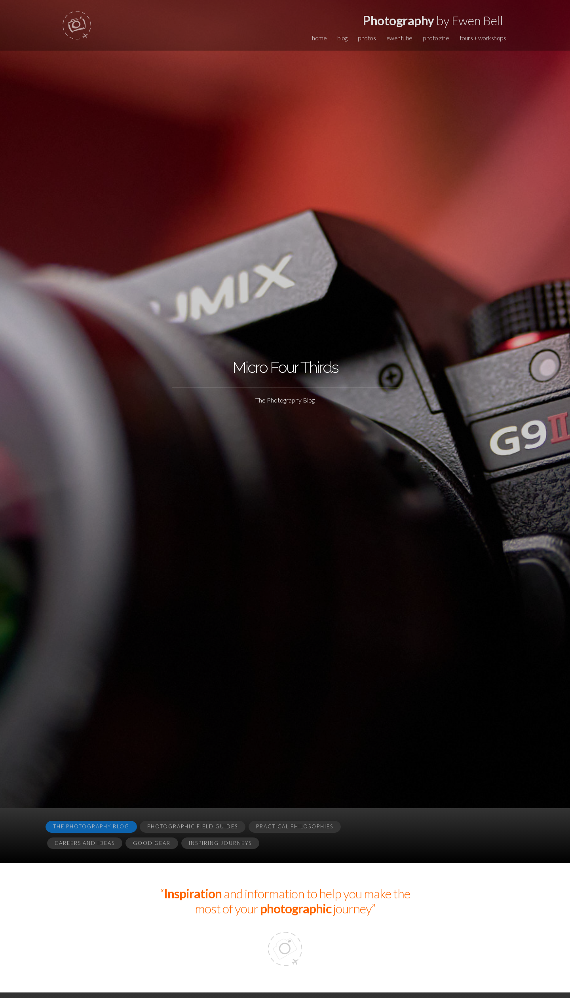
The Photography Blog (91, 826)
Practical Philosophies (294, 826)
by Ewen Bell (433, 20)
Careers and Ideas (85, 843)
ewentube (399, 38)
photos (367, 38)
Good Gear (152, 843)
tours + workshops (483, 38)
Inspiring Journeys (220, 843)
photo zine (436, 38)
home (319, 38)
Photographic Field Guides (192, 826)
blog (342, 38)
